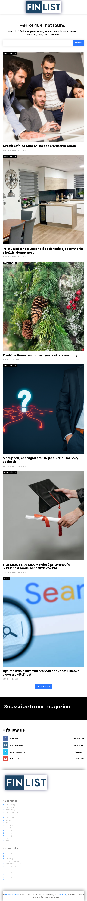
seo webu (8, 820)
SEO (7, 838)
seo (7, 823)
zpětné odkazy (10, 805)
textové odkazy (10, 810)
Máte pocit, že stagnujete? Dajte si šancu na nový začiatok (40, 460)
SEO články (9, 859)
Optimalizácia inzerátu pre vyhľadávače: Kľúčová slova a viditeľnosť (41, 673)
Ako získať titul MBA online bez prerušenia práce (39, 146)
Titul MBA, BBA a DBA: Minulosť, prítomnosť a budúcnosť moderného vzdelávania (36, 566)
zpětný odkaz (10, 807)
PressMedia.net (12, 894)
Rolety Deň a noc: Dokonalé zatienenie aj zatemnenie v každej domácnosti (43, 250)
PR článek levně (11, 866)
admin (5, 360)
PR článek (9, 830)
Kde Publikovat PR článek (14, 864)
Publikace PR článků (12, 861)
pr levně (8, 828)
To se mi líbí (79, 738)
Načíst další (43, 686)
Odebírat (80, 759)
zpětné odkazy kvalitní (13, 812)
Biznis (6, 579)
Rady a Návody (10, 54)
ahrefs (7, 841)
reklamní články (11, 815)
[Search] (78, 43)
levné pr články (10, 825)
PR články (9, 833)
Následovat (79, 745)
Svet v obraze (9, 150)
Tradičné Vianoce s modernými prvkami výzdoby (40, 355)
